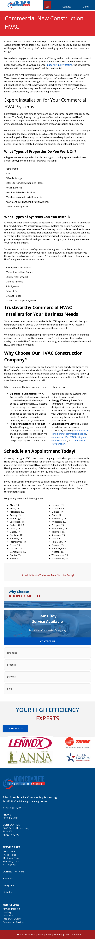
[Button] (15, 728)
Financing (12, 652)
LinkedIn (7, 892)
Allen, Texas (9, 851)
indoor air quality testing (59, 64)
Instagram (8, 885)
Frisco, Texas (9, 854)
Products (11, 664)
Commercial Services (13, 922)
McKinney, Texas (11, 858)
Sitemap (58, 934)
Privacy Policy (44, 934)
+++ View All (9, 864)
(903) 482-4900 (10, 818)
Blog (9, 688)
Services (11, 676)
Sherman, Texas (11, 861)
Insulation (8, 915)
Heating (7, 912)
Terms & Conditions (24, 934)
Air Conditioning (11, 908)
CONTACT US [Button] (47, 641)
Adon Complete (73, 934)
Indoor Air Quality (12, 918)
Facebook (8, 878)
